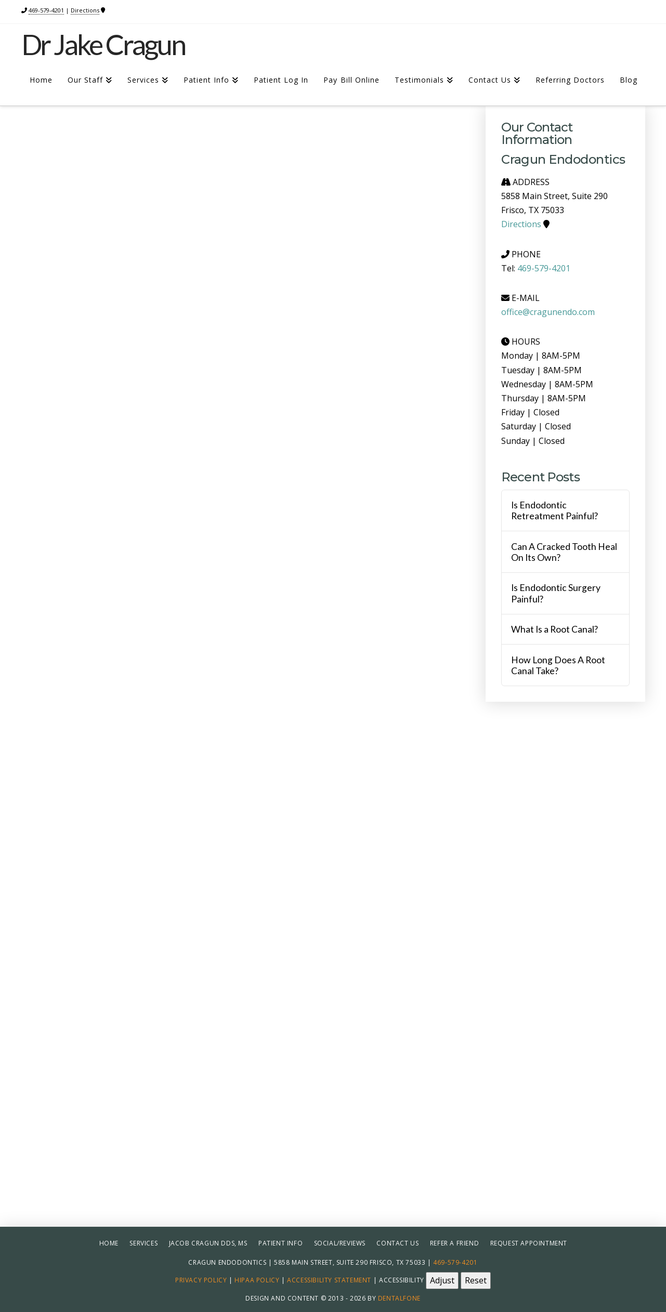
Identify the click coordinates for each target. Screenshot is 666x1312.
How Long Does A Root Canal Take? (558, 665)
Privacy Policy (201, 1280)
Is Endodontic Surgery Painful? (555, 593)
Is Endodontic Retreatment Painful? (554, 510)
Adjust (442, 1280)
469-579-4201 (46, 10)
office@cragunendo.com (548, 312)
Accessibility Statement (329, 1280)
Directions (85, 10)
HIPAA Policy (256, 1280)
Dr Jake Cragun (103, 45)
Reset (476, 1280)
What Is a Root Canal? (554, 629)
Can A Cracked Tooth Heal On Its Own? (564, 552)
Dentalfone (399, 1298)
